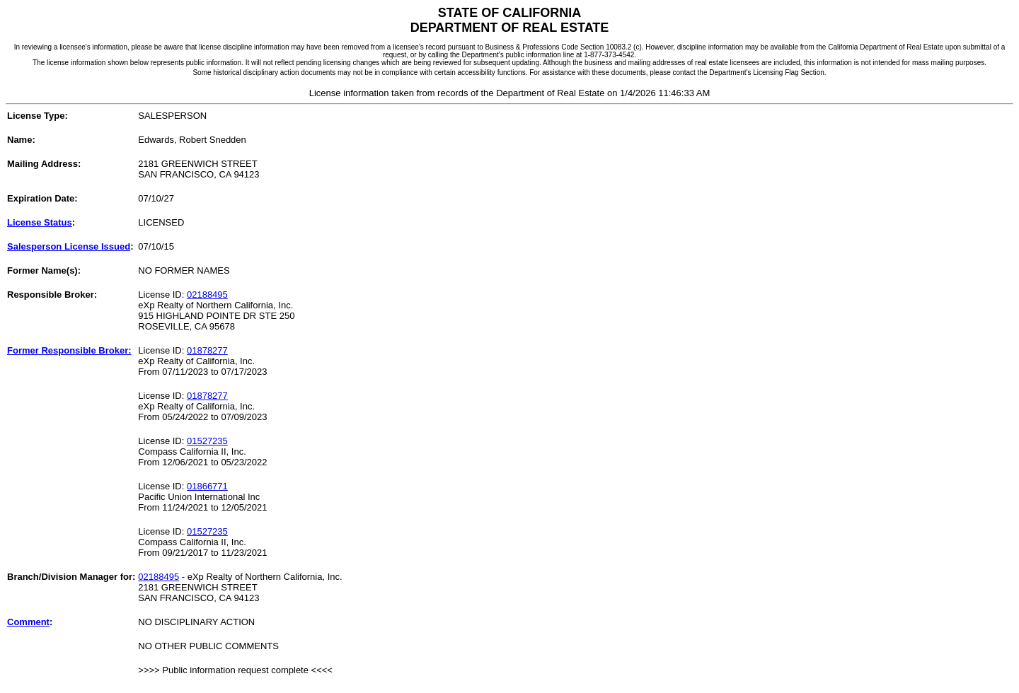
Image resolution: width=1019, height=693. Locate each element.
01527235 (207, 441)
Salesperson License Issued (68, 246)
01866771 (207, 486)
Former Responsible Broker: (69, 350)
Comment (28, 622)
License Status (39, 222)
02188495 (207, 294)
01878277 (207, 350)
